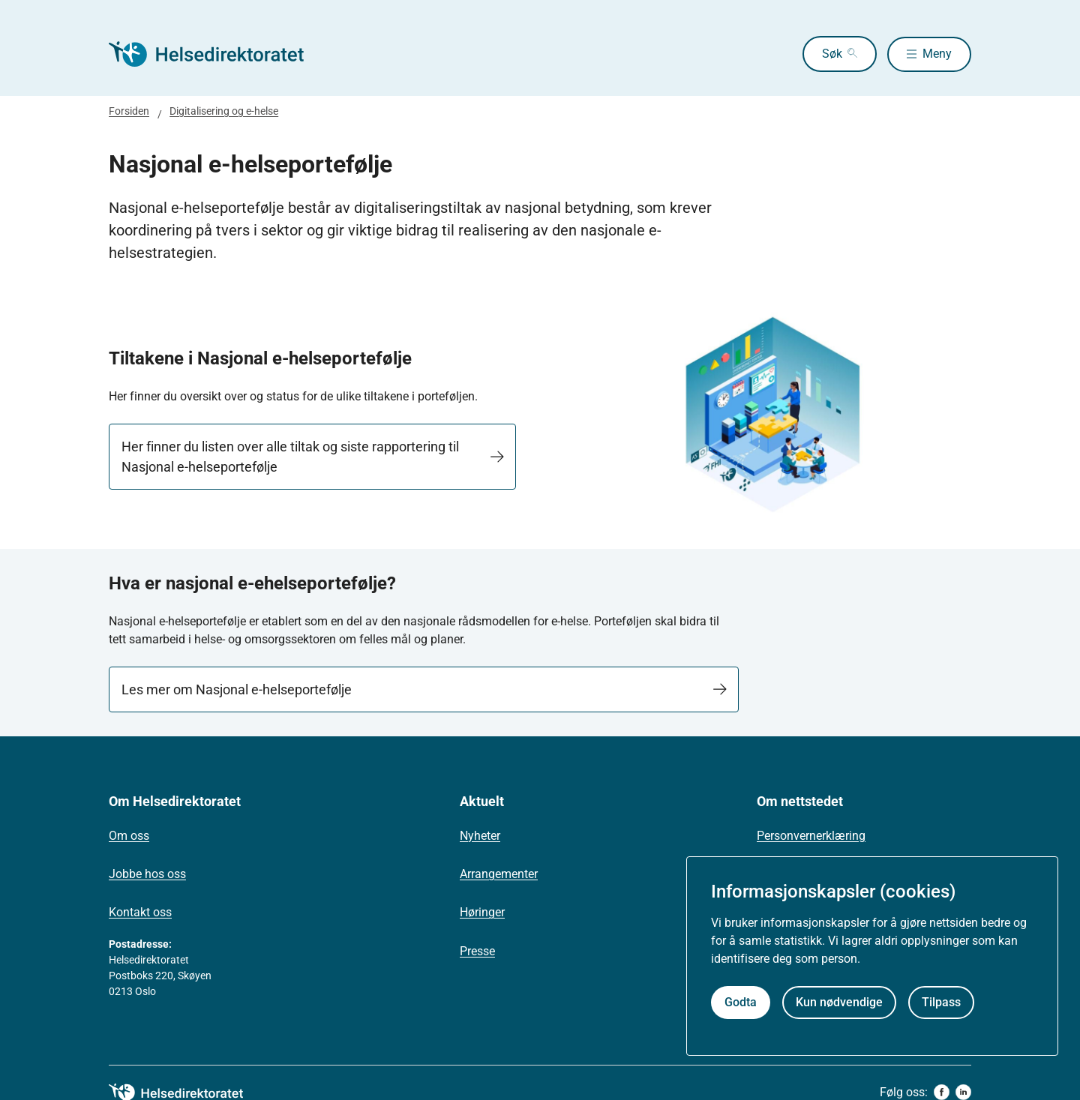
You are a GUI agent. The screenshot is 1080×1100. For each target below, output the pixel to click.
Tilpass (941, 1002)
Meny (937, 53)
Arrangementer (499, 874)
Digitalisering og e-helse (224, 111)
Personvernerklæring (811, 836)
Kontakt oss (140, 912)
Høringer (482, 912)
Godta (740, 1002)
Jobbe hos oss (147, 874)
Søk (829, 53)
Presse (477, 951)
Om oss (129, 836)
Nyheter (480, 836)
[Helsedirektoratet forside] (217, 54)
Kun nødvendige (839, 1002)
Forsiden (129, 111)
